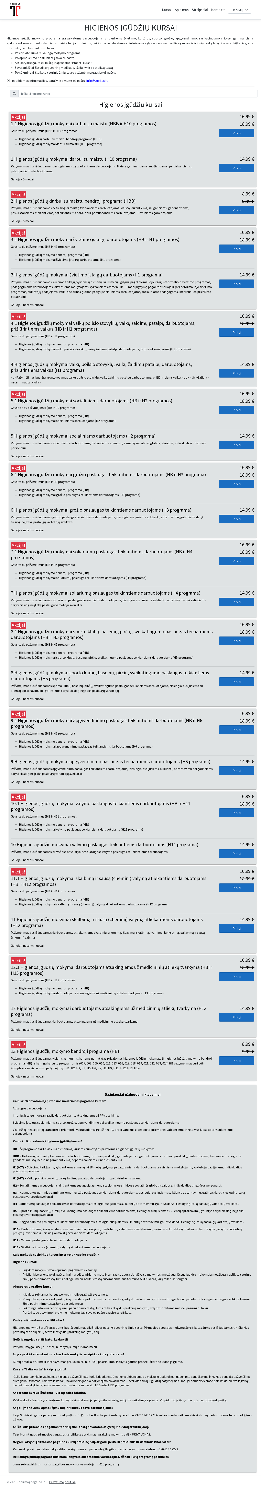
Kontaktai (218, 9)
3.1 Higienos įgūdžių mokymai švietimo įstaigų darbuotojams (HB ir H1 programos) (95, 239)
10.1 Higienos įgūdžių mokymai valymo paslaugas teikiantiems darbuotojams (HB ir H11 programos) (100, 806)
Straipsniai (200, 9)
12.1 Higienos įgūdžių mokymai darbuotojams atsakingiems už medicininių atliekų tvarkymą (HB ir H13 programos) (111, 970)
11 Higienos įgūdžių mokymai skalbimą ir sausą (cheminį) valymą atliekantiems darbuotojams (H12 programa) (107, 922)
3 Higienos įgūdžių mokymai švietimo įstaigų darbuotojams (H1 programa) (87, 275)
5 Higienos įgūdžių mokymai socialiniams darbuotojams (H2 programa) (83, 436)
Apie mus (182, 9)
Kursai (167, 9)
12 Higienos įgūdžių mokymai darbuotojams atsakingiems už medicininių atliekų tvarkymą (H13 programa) (109, 1011)
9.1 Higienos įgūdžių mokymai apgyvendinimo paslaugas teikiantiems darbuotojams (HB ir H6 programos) (106, 723)
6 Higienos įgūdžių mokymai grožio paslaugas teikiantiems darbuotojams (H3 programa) (101, 510)
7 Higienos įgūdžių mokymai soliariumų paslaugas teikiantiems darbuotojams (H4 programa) (105, 593)
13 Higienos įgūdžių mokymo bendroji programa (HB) (65, 1051)
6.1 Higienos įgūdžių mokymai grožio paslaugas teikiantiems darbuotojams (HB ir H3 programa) (108, 474)
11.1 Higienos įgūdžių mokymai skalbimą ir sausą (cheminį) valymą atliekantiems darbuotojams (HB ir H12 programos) (108, 881)
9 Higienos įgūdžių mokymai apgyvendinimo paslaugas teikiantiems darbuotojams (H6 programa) (110, 761)
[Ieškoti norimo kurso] (138, 93)
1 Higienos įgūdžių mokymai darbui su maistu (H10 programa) (74, 159)
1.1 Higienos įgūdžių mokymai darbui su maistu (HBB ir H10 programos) (83, 123)
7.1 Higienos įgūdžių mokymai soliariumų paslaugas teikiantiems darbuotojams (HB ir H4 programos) (101, 554)
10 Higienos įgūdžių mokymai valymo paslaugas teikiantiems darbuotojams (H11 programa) (104, 844)
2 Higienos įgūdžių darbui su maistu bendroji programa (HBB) (73, 201)
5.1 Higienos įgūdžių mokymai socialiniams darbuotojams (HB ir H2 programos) (91, 400)
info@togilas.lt (97, 81)
